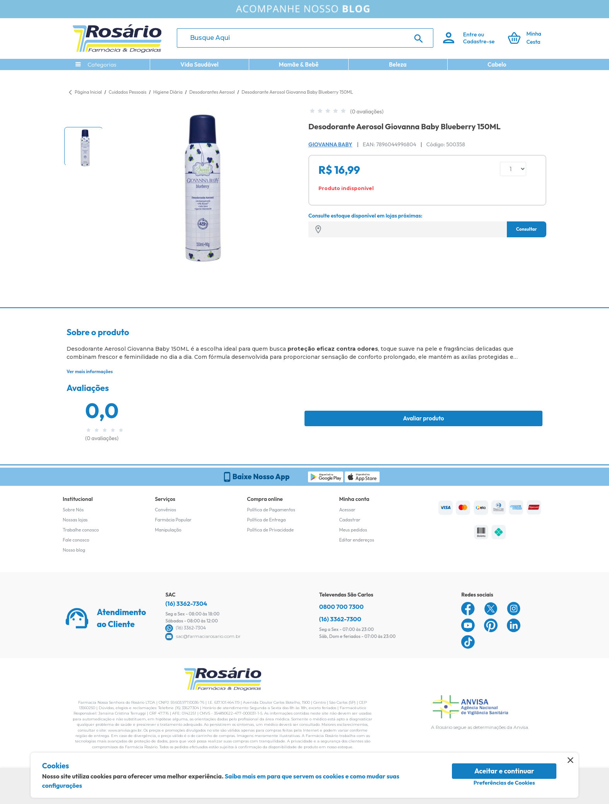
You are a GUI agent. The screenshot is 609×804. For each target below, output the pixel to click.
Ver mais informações (90, 371)
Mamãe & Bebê (298, 64)
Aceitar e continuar (504, 770)
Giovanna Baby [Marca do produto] (330, 144)
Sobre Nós (73, 510)
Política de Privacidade (270, 530)
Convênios (165, 510)
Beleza (398, 64)
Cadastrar (349, 520)
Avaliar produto (423, 418)
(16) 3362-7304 (186, 603)
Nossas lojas (75, 520)
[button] (83, 146)
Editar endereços (356, 540)
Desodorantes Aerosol (212, 92)
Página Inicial (88, 92)
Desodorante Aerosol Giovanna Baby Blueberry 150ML (297, 92)
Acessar (347, 510)
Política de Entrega (266, 520)
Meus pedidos (353, 530)
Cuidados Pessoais (128, 92)
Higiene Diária (168, 92)
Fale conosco (76, 540)
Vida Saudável (199, 64)
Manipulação (168, 530)
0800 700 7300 (341, 606)
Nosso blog (74, 550)
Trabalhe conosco (81, 530)
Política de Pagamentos (271, 510)
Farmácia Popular (173, 520)
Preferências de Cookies (504, 782)
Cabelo (497, 64)
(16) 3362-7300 (340, 619)
